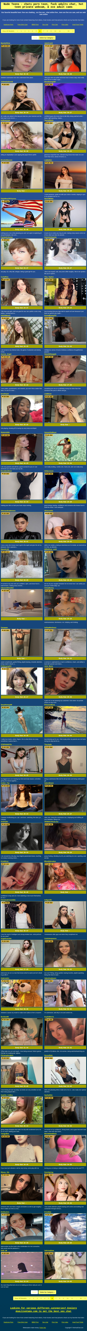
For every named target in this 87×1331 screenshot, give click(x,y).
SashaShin (48, 1095)
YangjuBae (5, 1134)
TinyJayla (48, 744)
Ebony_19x (5, 1172)
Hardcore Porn (8, 24)
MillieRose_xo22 (50, 549)
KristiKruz (5, 861)
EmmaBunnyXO (50, 315)
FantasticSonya (7, 237)
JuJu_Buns (48, 666)
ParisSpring (48, 1172)
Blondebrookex (50, 861)
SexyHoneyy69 (6, 705)
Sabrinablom (49, 1250)
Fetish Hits (42, 1327)
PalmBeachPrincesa (8, 199)
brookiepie (5, 394)
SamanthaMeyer (50, 432)
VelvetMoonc (6, 315)
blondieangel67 (50, 82)
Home (35, 38)
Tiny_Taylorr (49, 277)
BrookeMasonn (6, 160)
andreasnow (5, 120)
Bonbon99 (5, 1017)
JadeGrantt (48, 43)
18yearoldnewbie (7, 588)
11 (60, 31)
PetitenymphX (6, 666)
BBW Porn (35, 24)
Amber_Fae (5, 783)
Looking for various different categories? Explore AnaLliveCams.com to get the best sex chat (43, 1310)
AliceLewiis (48, 511)
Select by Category (47, 38)
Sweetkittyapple (50, 354)
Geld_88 (4, 1250)
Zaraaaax (4, 627)
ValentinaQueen (50, 978)
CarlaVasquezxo (50, 938)
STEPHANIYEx (6, 744)
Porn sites (65, 24)
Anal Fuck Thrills (77, 24)
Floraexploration (7, 1055)
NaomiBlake (48, 199)
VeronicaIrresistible (8, 900)
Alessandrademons (8, 511)
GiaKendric (5, 978)
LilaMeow (47, 394)
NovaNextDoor (6, 471)
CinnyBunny (49, 588)
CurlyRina (4, 277)
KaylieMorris (49, 1017)
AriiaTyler (4, 821)
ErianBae (47, 1212)
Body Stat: (21, 74)
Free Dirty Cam (23, 24)
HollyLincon (48, 471)
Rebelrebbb (5, 432)
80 (69, 31)
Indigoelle (48, 900)
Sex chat (45, 24)
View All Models (8, 31)
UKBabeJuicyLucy (51, 821)
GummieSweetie (50, 237)
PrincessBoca (49, 705)
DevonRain (48, 1055)
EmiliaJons (5, 1212)
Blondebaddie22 (50, 1134)
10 (55, 31)
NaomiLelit (5, 549)
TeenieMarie (48, 120)
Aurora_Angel (6, 354)
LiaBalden (48, 160)
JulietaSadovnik (7, 82)
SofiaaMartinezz (50, 627)
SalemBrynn (49, 783)
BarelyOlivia (5, 43)
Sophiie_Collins (7, 1095)
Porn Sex (55, 24)
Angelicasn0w (6, 938)
